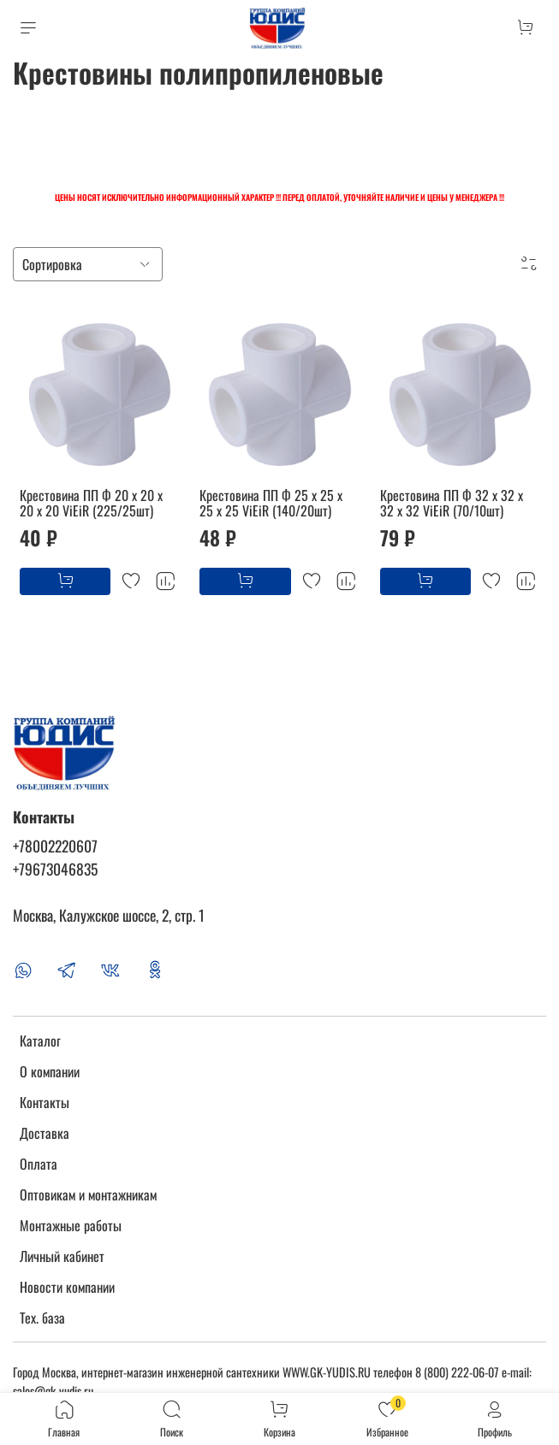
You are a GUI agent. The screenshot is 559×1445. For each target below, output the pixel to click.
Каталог (40, 1040)
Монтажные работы (71, 1225)
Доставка (44, 1133)
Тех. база (42, 1317)
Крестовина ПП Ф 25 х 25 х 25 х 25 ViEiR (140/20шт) (270, 503)
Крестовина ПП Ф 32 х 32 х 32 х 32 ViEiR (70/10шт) (451, 503)
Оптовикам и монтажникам (88, 1194)
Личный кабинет (62, 1256)
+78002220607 (55, 846)
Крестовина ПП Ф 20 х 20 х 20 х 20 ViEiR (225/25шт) (91, 503)
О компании (50, 1071)
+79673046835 (55, 869)
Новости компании (67, 1287)
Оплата (38, 1163)
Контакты (44, 1102)
